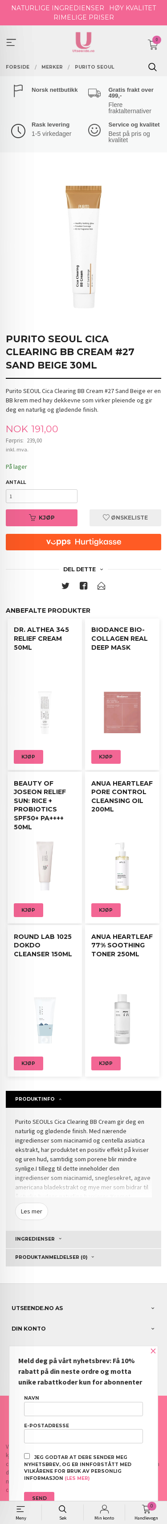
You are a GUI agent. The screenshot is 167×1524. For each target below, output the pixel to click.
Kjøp (42, 517)
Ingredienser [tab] (35, 1239)
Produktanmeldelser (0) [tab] (51, 1257)
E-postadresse (83, 1433)
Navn (83, 1405)
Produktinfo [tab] (35, 1099)
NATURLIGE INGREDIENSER (57, 8)
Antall (16, 482)
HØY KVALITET (132, 8)
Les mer (31, 1211)
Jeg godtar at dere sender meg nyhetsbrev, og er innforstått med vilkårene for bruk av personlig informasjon (77, 1467)
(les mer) (77, 1478)
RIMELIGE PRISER (83, 17)
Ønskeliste (125, 517)
